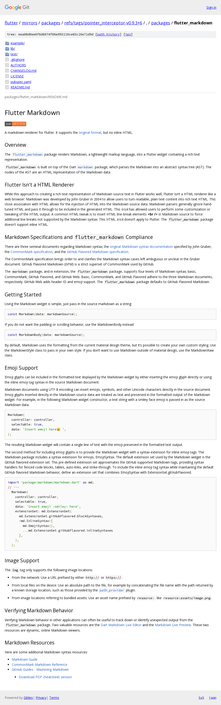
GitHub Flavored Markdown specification (97, 251)
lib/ (13, 48)
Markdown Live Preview (173, 625)
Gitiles (28, 697)
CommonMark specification (32, 251)
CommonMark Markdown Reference (39, 664)
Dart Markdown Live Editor (121, 625)
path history (108, 34)
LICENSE (17, 76)
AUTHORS (18, 65)
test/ (14, 54)
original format (90, 132)
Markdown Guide (25, 659)
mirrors (29, 23)
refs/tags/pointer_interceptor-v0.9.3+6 (103, 23)
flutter (11, 23)
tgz (128, 34)
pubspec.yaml (21, 82)
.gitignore (18, 59)
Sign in (211, 7)
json (212, 697)
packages (50, 23)
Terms (54, 697)
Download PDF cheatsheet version (45, 677)
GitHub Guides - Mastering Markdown (40, 669)
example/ (18, 43)
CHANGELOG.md (23, 70)
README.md (20, 87)
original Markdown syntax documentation (141, 246)
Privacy (41, 697)
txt (201, 697)
